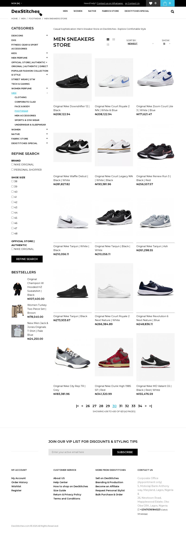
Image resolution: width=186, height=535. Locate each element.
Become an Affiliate (107, 486)
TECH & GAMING (20, 84)
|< (77, 406)
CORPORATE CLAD (25, 101)
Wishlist (16, 486)
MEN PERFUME (19, 57)
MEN (23, 18)
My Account (18, 478)
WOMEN (16, 129)
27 (94, 406)
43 (15, 207)
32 (127, 406)
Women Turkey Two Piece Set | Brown (37, 308)
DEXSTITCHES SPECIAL (24, 143)
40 (15, 191)
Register (16, 490)
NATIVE (15, 134)
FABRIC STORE (19, 138)
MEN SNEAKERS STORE (55, 18)
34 (140, 406)
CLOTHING (21, 97)
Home (14, 18)
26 (88, 406)
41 (15, 197)
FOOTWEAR (35, 18)
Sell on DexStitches (107, 478)
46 (15, 223)
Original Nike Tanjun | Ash (152, 246)
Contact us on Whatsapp (110, 3)
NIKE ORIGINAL (24, 164)
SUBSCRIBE (125, 452)
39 (15, 186)
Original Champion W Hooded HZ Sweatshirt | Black (35, 287)
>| (150, 406)
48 (15, 233)
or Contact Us (132, 3)
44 (15, 212)
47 (15, 228)
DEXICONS (17, 35)
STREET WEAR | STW (23, 79)
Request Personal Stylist (110, 490)
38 (15, 181)
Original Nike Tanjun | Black (70, 316)
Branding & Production (109, 482)
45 (15, 217)
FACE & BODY (22, 106)
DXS (13, 40)
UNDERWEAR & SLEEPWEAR (30, 124)
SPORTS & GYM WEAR (27, 120)
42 (15, 202)
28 (101, 406)
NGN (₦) (15, 3)
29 (108, 406)
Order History (19, 482)
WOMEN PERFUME (21, 88)
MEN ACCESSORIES (25, 115)
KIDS (14, 53)
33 (133, 406)
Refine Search (27, 259)
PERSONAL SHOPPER (28, 169)
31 (120, 406)
